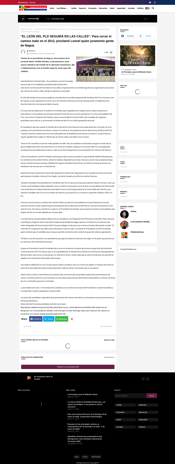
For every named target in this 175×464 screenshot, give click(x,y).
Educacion (143, 412)
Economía (92, 8)
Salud (112, 8)
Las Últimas (61, 8)
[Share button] (72, 319)
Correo (32, 2)
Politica (142, 427)
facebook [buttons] (130, 36)
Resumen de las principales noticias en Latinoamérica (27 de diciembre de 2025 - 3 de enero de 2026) (86, 426)
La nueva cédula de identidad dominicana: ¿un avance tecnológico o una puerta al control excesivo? (86, 404)
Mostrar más (109, 340)
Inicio (52, 8)
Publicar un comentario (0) (68, 367)
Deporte (82, 8)
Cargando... (124, 152)
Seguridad (121, 8)
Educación (103, 8)
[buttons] (150, 2)
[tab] (52, 8)
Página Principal (26, 29)
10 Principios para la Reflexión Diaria (136, 72)
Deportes (142, 405)
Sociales (131, 8)
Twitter (50, 319)
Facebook (37, 319)
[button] (147, 8)
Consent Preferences (128, 249)
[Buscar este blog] (130, 395)
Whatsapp (63, 319)
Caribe (74, 8)
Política (140, 8)
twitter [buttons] (148, 36)
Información (23, 2)
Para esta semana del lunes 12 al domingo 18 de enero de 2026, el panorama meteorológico (87, 415)
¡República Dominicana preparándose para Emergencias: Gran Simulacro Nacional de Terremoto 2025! (85, 438)
